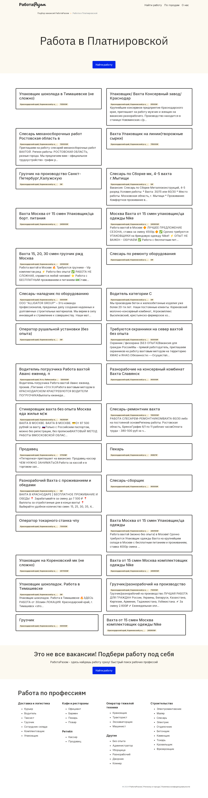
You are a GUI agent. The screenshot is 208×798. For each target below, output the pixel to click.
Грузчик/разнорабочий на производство (148, 584)
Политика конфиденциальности (175, 787)
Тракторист (120, 717)
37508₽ (63, 455)
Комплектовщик (34, 731)
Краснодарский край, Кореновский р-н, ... (38, 104)
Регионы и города (151, 787)
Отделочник (164, 726)
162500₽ (64, 420)
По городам (171, 5)
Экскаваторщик (123, 721)
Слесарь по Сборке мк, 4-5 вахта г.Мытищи (141, 175)
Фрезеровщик (165, 748)
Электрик (163, 722)
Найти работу (153, 5)
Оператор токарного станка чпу (49, 520)
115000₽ (154, 144)
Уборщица (119, 750)
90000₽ (154, 380)
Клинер (117, 763)
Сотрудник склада (35, 726)
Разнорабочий (121, 754)
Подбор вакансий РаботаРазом (53, 13)
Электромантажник (169, 708)
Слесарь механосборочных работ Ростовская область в (50, 136)
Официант (74, 708)
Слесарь (162, 717)
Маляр (161, 713)
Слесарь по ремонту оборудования (143, 253)
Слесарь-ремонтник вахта (135, 409)
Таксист (29, 717)
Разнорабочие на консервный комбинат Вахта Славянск (147, 371)
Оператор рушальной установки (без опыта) (53, 331)
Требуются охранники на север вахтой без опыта (146, 331)
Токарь (161, 740)
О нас (185, 5)
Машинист (119, 726)
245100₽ (154, 531)
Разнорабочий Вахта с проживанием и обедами (55, 482)
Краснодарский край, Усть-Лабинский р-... (39, 380)
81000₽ (154, 104)
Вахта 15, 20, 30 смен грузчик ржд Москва (51, 255)
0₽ (61, 184)
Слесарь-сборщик (127, 480)
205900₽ (64, 264)
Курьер (28, 708)
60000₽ (154, 340)
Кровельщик (164, 744)
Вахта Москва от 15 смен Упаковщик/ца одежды (147, 522)
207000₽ (64, 571)
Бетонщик (163, 731)
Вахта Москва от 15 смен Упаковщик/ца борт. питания (56, 215)
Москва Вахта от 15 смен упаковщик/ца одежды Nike (147, 215)
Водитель (30, 713)
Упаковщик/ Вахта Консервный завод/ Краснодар (145, 96)
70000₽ (63, 527)
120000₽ (65, 380)
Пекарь (117, 449)
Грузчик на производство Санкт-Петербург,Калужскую (50, 175)
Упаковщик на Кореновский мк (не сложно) (51, 562)
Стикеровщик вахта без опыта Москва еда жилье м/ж (55, 411)
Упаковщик (31, 735)
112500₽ (63, 104)
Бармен (73, 713)
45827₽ (154, 455)
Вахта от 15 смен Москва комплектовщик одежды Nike (149, 562)
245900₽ (64, 224)
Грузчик (26, 620)
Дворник (118, 758)
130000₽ (64, 144)
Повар (72, 722)
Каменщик (163, 735)
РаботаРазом (135, 787)
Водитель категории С (131, 293)
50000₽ (63, 300)
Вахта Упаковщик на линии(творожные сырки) (146, 136)
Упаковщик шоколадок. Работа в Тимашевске (49, 586)
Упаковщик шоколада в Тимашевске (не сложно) (56, 96)
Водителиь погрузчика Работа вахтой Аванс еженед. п (54, 371)
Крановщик (120, 712)
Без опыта (119, 741)
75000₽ (154, 590)
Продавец (28, 449)
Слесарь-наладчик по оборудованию (54, 293)
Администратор (123, 745)
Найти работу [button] (104, 64)
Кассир (72, 737)
